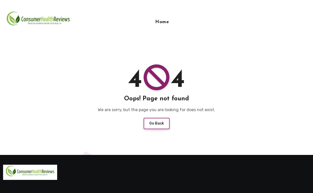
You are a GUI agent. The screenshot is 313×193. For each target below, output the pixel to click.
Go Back (156, 123)
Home (162, 22)
